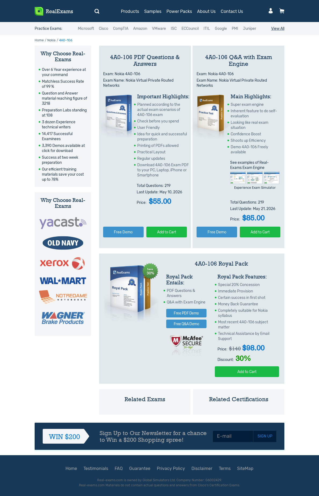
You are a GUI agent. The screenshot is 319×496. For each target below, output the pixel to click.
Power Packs (179, 11)
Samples (152, 11)
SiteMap (245, 468)
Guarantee (139, 468)
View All (277, 28)
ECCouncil (190, 28)
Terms (225, 468)
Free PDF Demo (186, 313)
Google (221, 28)
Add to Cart (166, 232)
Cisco (103, 28)
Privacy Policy (171, 468)
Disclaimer (201, 468)
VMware (159, 28)
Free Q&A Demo (186, 324)
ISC (174, 28)
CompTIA (120, 28)
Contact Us (232, 11)
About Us (206, 11)
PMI (235, 28)
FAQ (119, 468)
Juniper (249, 28)
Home (39, 40)
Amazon (140, 28)
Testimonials (96, 468)
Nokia (51, 40)
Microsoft (86, 28)
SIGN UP (265, 436)
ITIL (207, 28)
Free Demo (123, 232)
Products (130, 11)
